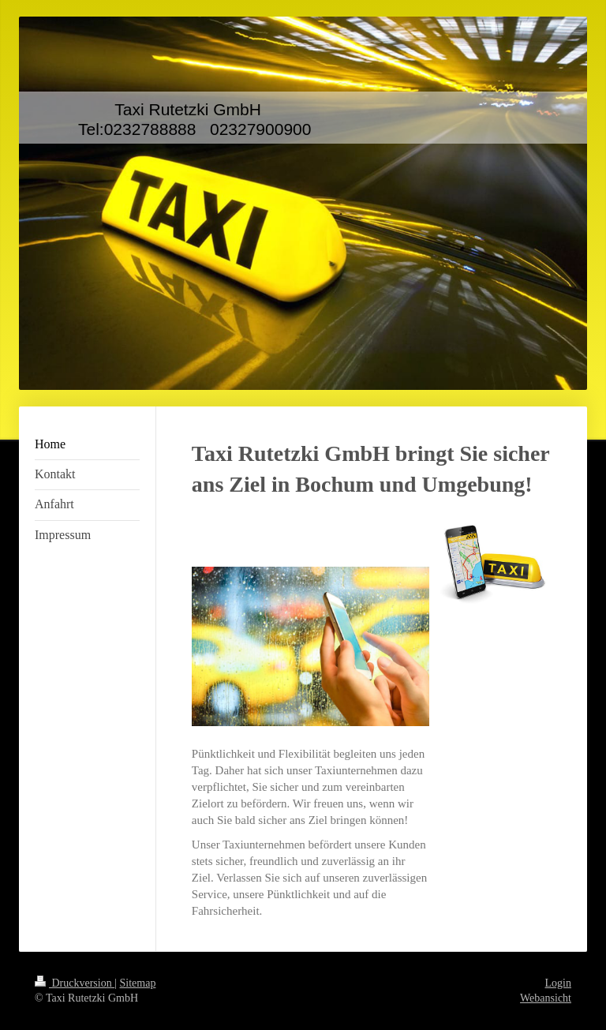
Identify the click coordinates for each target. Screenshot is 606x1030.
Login (558, 983)
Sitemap (138, 983)
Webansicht (545, 998)
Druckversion (74, 983)
